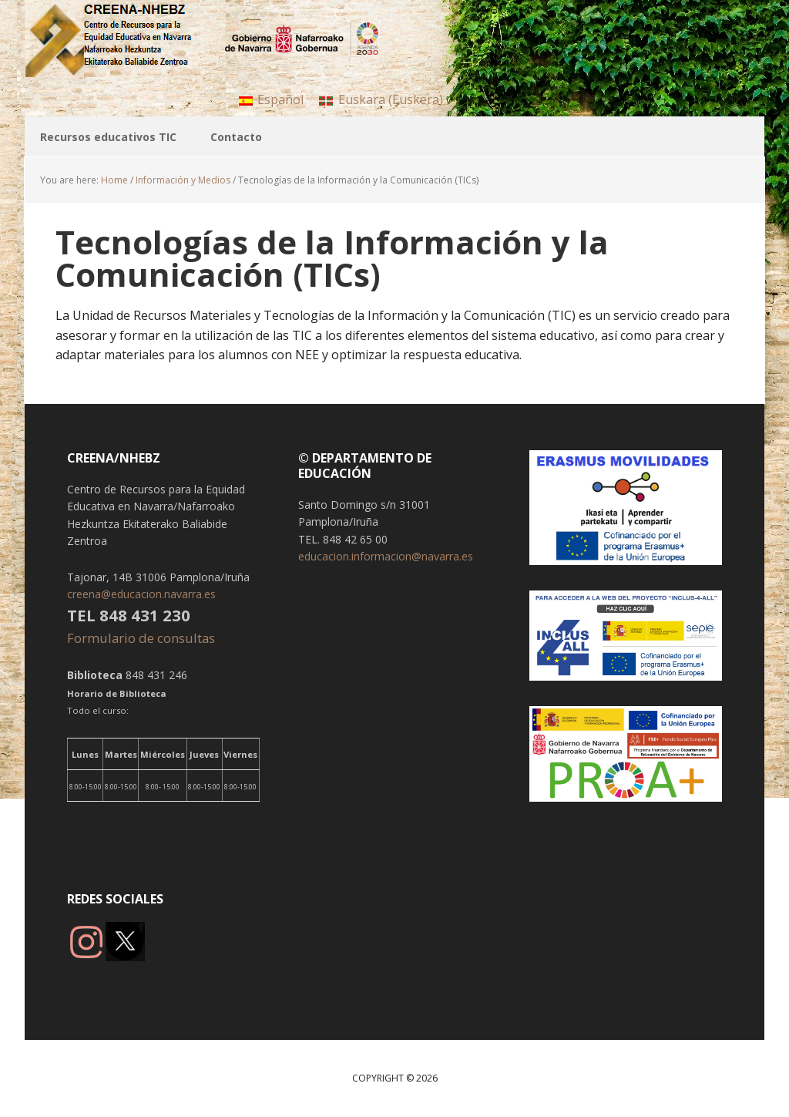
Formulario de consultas (142, 638)
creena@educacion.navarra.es (141, 594)
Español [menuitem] (280, 99)
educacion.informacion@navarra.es (385, 556)
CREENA (125, 38)
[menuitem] (271, 99)
